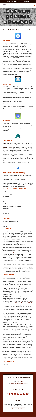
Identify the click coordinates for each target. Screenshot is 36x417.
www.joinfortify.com (13, 177)
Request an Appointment (18, 408)
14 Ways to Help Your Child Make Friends (19, 252)
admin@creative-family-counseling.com (19, 383)
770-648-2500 (19, 381)
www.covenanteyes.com (8, 180)
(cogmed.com (22, 277)
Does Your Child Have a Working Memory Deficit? (21, 302)
